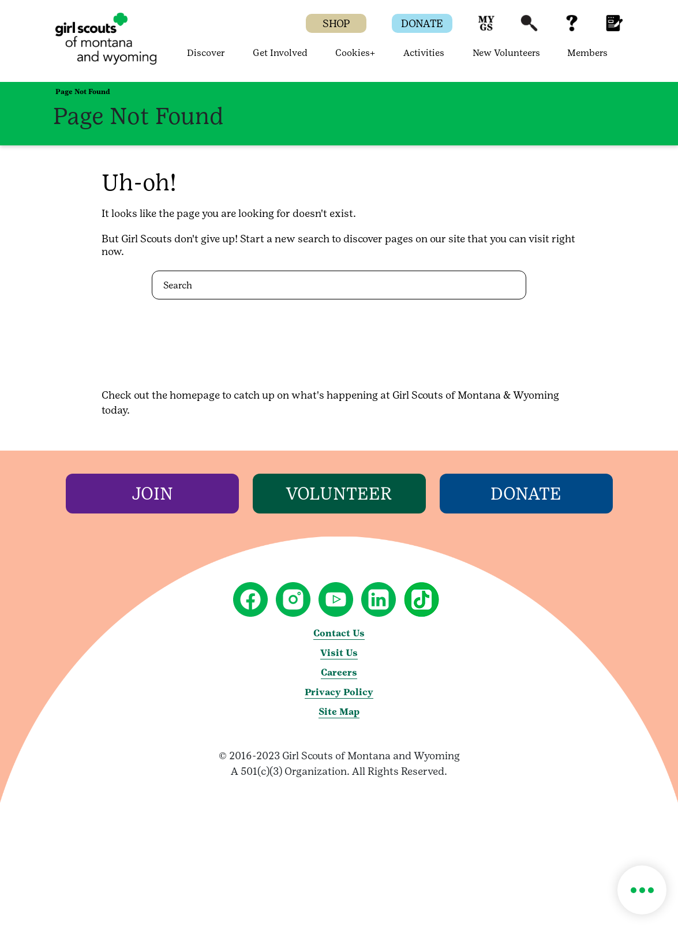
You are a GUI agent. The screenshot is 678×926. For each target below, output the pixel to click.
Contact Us (339, 633)
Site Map (339, 711)
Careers (339, 672)
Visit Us (339, 652)
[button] (486, 28)
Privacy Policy (339, 692)
